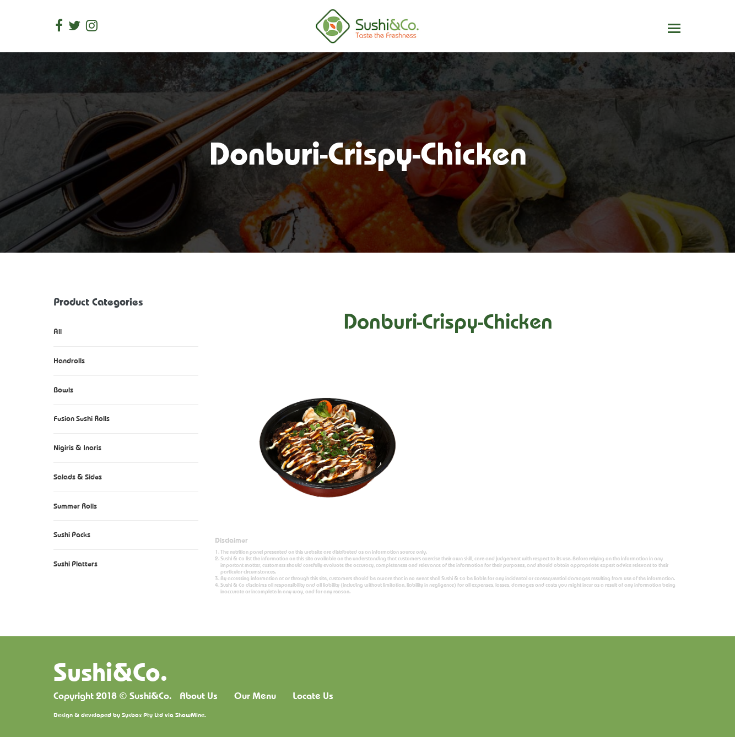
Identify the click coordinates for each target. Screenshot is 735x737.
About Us (199, 696)
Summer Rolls (75, 506)
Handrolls (69, 360)
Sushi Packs (71, 534)
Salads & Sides (77, 477)
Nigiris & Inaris (77, 447)
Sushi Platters (75, 564)
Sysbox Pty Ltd (142, 714)
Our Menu (255, 696)
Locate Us (313, 696)
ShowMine (189, 714)
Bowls (63, 390)
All (57, 331)
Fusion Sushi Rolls (81, 418)
